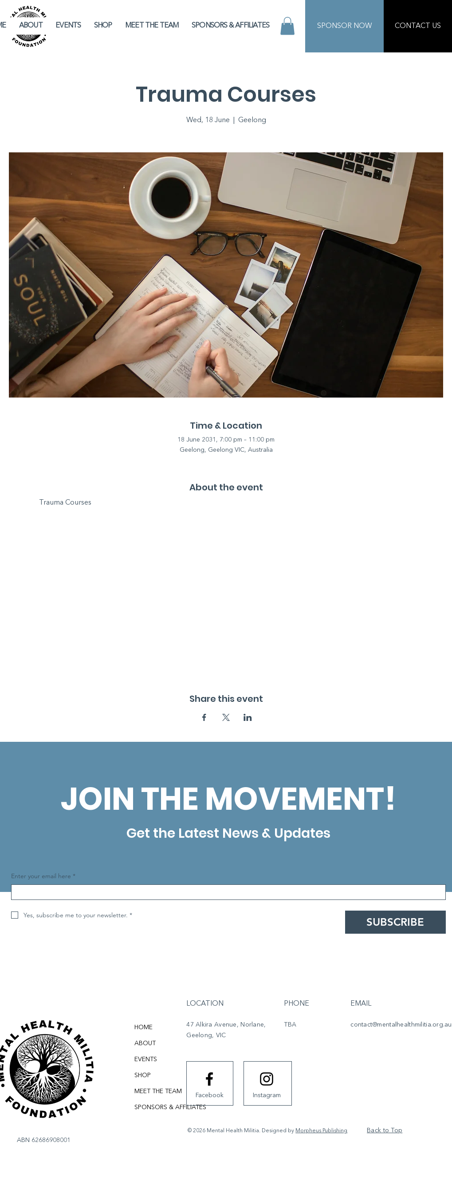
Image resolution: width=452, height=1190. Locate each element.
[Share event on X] (226, 717)
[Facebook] (209, 1095)
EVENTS (145, 1059)
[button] (287, 26)
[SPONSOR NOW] (344, 26)
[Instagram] (266, 1095)
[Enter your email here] (226, 892)
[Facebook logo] (209, 1079)
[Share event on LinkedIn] (248, 717)
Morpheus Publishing (321, 1131)
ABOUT (145, 1043)
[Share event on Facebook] (204, 717)
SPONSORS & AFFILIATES (170, 1107)
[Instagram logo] (266, 1079)
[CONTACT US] (418, 26)
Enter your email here (43, 876)
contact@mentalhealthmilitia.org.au (401, 1025)
